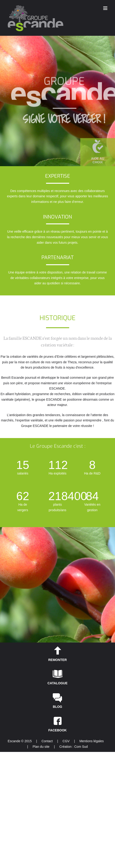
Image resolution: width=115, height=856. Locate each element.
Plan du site (41, 746)
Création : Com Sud (73, 746)
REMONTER (57, 660)
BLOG (57, 707)
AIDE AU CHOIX (97, 160)
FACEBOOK (57, 730)
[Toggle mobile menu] (105, 8)
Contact (47, 741)
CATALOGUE (57, 683)
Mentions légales (91, 741)
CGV (65, 741)
